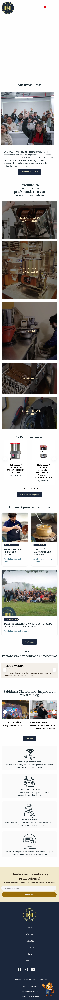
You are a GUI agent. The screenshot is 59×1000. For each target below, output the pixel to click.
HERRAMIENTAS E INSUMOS (29, 413)
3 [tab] (28, 489)
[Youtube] (33, 970)
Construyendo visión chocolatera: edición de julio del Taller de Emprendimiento (43, 725)
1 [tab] (22, 489)
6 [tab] (37, 489)
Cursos (29, 934)
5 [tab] (34, 489)
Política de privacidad (29, 987)
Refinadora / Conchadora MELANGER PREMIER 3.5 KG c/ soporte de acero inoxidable (43, 471)
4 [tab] (31, 489)
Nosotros (29, 947)
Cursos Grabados (40, 545)
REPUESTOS (29, 378)
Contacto (29, 960)
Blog (29, 954)
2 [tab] (25, 489)
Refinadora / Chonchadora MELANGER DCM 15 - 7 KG (15, 469)
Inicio (29, 927)
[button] (45, 8)
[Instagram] (26, 969)
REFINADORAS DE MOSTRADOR (29, 220)
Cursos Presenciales (11, 545)
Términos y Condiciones (29, 997)
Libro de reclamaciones (29, 992)
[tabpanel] (15, 460)
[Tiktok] (40, 969)
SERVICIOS (29, 331)
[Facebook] (19, 969)
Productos (29, 940)
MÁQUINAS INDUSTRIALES (29, 270)
